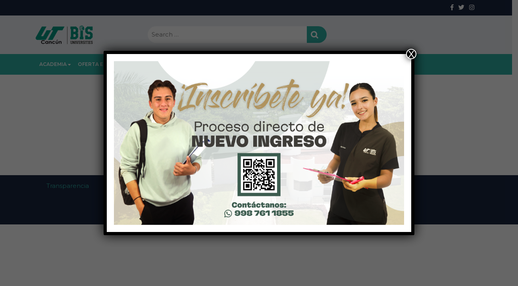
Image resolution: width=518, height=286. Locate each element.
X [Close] (411, 54)
